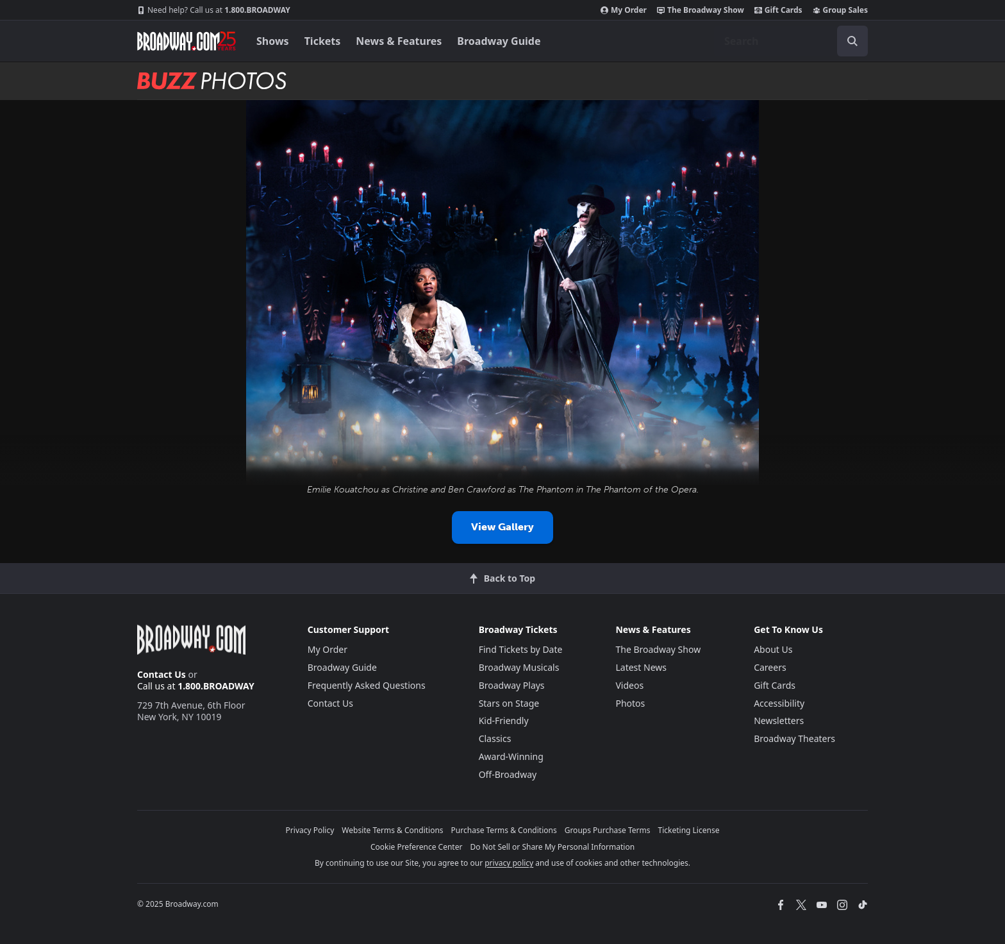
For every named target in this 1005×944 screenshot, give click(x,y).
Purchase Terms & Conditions (504, 830)
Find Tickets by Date (521, 649)
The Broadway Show (700, 10)
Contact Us (161, 674)
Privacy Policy (310, 830)
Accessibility (779, 703)
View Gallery (502, 527)
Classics (495, 738)
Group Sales (840, 10)
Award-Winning (511, 756)
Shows (272, 41)
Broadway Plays (512, 685)
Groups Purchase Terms (608, 830)
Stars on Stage (509, 703)
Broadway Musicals (519, 667)
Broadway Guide (498, 41)
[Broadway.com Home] (186, 41)
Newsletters (779, 720)
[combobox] (791, 41)
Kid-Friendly (504, 720)
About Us (773, 649)
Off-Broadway (508, 774)
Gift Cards (778, 10)
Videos (629, 685)
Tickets (322, 41)
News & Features (399, 41)
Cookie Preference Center (416, 846)
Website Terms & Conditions (392, 830)
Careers (770, 667)
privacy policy (509, 862)
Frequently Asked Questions (367, 685)
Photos (630, 703)
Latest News (641, 667)
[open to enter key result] (852, 41)
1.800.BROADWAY (213, 10)
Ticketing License (689, 830)
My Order (624, 10)
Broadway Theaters (794, 738)
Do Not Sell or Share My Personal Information (552, 846)
